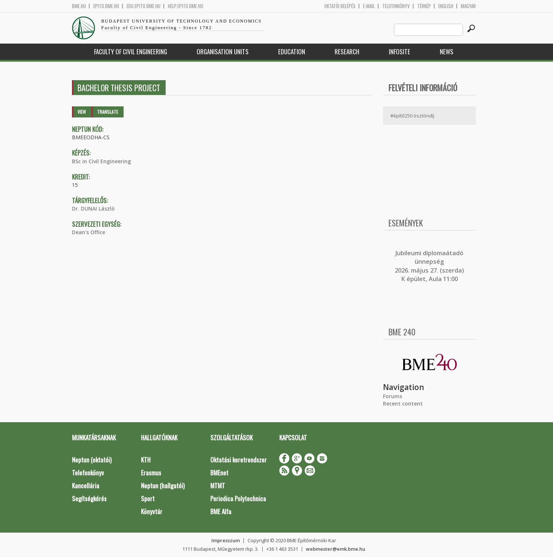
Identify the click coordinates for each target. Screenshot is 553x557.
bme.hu (79, 6)
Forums (392, 396)
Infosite (399, 51)
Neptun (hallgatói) (162, 485)
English (445, 6)
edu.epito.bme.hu (143, 6)
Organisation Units (223, 51)
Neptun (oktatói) (91, 459)
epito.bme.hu (106, 6)
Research (347, 51)
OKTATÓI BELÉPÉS (340, 6)
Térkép (424, 6)
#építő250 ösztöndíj (412, 115)
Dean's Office (88, 232)
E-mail (369, 6)
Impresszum (225, 540)
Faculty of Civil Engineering (130, 51)
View (81, 112)
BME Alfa (220, 511)
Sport (148, 498)
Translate (107, 112)
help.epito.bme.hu (185, 6)
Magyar (468, 6)
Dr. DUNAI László (93, 208)
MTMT (217, 485)
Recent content (403, 403)
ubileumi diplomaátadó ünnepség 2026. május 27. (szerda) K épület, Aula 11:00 (429, 266)
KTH (146, 459)
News (446, 51)
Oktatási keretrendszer (238, 459)
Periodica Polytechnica (238, 498)
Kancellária (85, 485)
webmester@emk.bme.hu (335, 549)
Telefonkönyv (396, 6)
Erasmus (151, 472)
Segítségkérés (89, 498)
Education (291, 51)
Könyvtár (151, 511)
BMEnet (219, 472)
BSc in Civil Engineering (101, 161)
